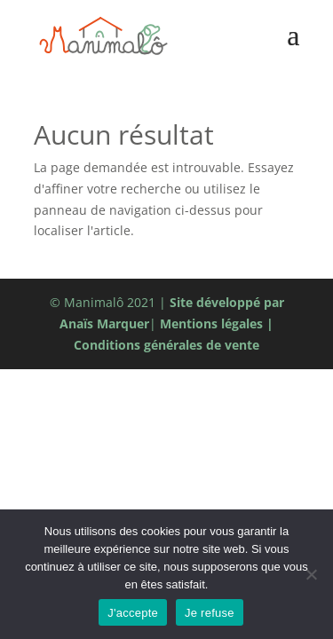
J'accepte (132, 612)
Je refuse (209, 612)
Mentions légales (211, 323)
